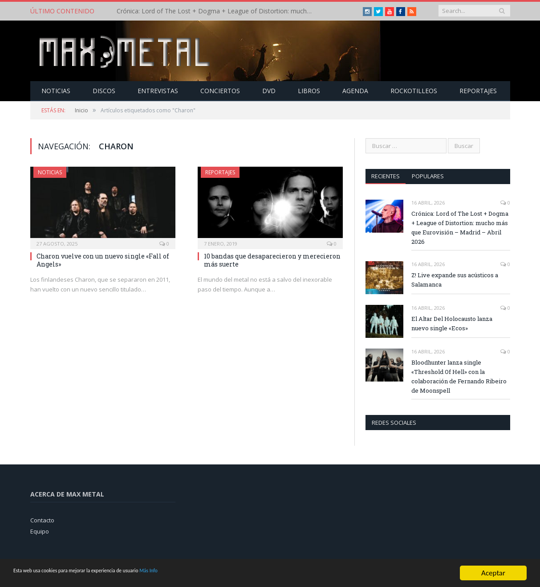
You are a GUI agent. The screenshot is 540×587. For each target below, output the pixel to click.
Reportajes (478, 90)
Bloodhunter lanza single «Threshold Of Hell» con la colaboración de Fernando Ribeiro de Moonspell (459, 376)
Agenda (355, 90)
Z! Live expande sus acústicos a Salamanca (454, 279)
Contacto (42, 520)
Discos (104, 90)
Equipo (39, 531)
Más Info (212, 573)
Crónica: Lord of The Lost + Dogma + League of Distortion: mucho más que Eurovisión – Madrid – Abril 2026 (219, 11)
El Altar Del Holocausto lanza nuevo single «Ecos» (451, 323)
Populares (429, 176)
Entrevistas (158, 90)
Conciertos (220, 90)
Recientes (386, 176)
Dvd (269, 90)
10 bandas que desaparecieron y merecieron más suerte (272, 259)
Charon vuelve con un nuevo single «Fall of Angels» (103, 259)
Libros (309, 90)
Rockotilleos (413, 90)
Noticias (55, 90)
